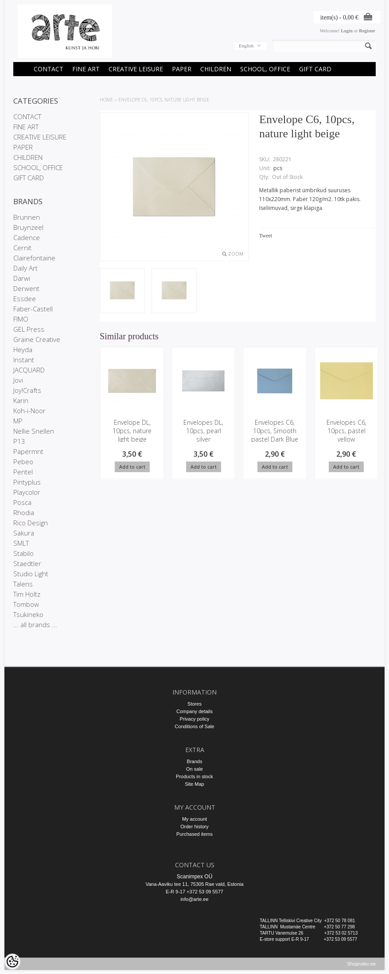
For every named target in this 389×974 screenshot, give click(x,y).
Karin (20, 400)
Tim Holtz (26, 594)
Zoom (235, 254)
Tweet (265, 236)
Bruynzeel (28, 227)
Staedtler (27, 563)
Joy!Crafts (27, 390)
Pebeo (23, 461)
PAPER (181, 69)
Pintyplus (27, 481)
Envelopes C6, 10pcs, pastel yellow (346, 430)
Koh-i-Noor (29, 410)
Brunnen (26, 217)
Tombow (26, 604)
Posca (22, 502)
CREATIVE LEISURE (136, 69)
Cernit (22, 247)
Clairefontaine (34, 257)
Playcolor (26, 492)
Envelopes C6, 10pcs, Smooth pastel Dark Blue (274, 430)
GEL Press (28, 329)
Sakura (23, 532)
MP (18, 420)
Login (346, 30)
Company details (194, 711)
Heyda (22, 349)
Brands (194, 761)
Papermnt (28, 451)
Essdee (24, 298)
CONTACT (48, 69)
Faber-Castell (33, 308)
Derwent (26, 288)
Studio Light (30, 573)
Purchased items (194, 834)
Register (367, 30)
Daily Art (25, 268)
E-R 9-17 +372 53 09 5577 (194, 891)
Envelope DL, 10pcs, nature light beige (132, 430)
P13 (19, 441)
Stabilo (23, 553)
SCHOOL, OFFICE (265, 69)
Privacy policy (194, 719)
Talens (23, 583)
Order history (194, 826)
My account (194, 819)
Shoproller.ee (361, 967)
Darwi (21, 278)
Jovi (18, 380)
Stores (194, 703)
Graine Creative (36, 339)
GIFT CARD (315, 69)
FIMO (20, 318)
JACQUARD (29, 369)
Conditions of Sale (194, 726)
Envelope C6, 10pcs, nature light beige (163, 100)
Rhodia (23, 512)
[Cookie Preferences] (12, 962)
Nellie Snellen (33, 431)
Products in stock (194, 776)
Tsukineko (28, 614)
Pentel (23, 471)
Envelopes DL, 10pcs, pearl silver (203, 430)
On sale (194, 769)
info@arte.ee (194, 899)
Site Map (194, 784)
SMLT (21, 543)
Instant (23, 359)
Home (106, 100)
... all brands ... (35, 624)
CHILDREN (215, 69)
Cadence (26, 237)
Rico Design (30, 522)
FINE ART (86, 69)
